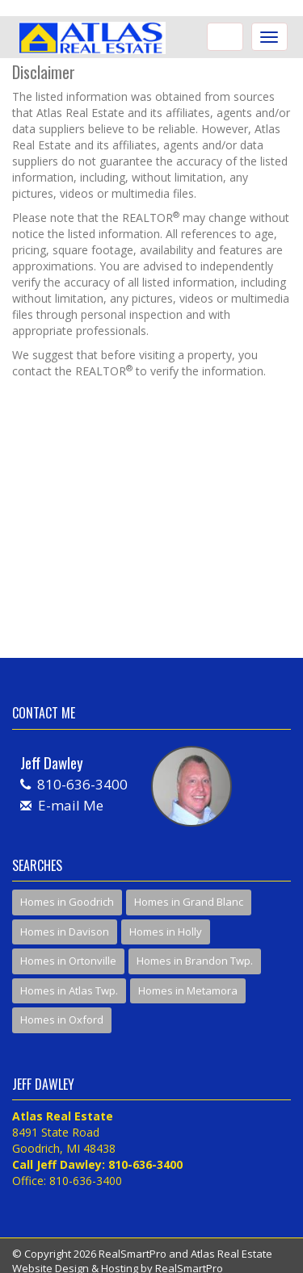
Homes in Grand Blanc (188, 901)
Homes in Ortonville (68, 960)
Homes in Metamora (188, 990)
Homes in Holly (165, 931)
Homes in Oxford (61, 1019)
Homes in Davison (64, 931)
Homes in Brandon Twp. (195, 960)
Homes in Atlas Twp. (69, 990)
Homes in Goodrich (67, 901)
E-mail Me (70, 805)
